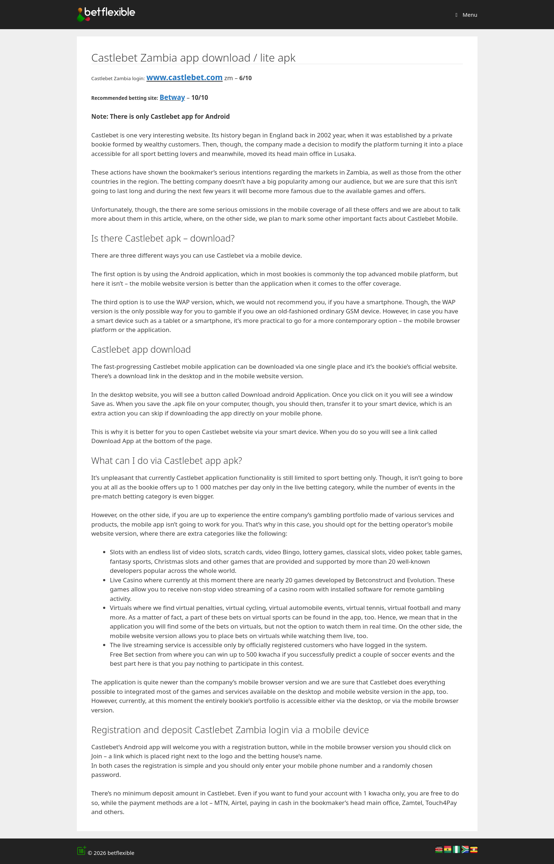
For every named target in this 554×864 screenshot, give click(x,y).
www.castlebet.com (184, 77)
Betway (172, 97)
